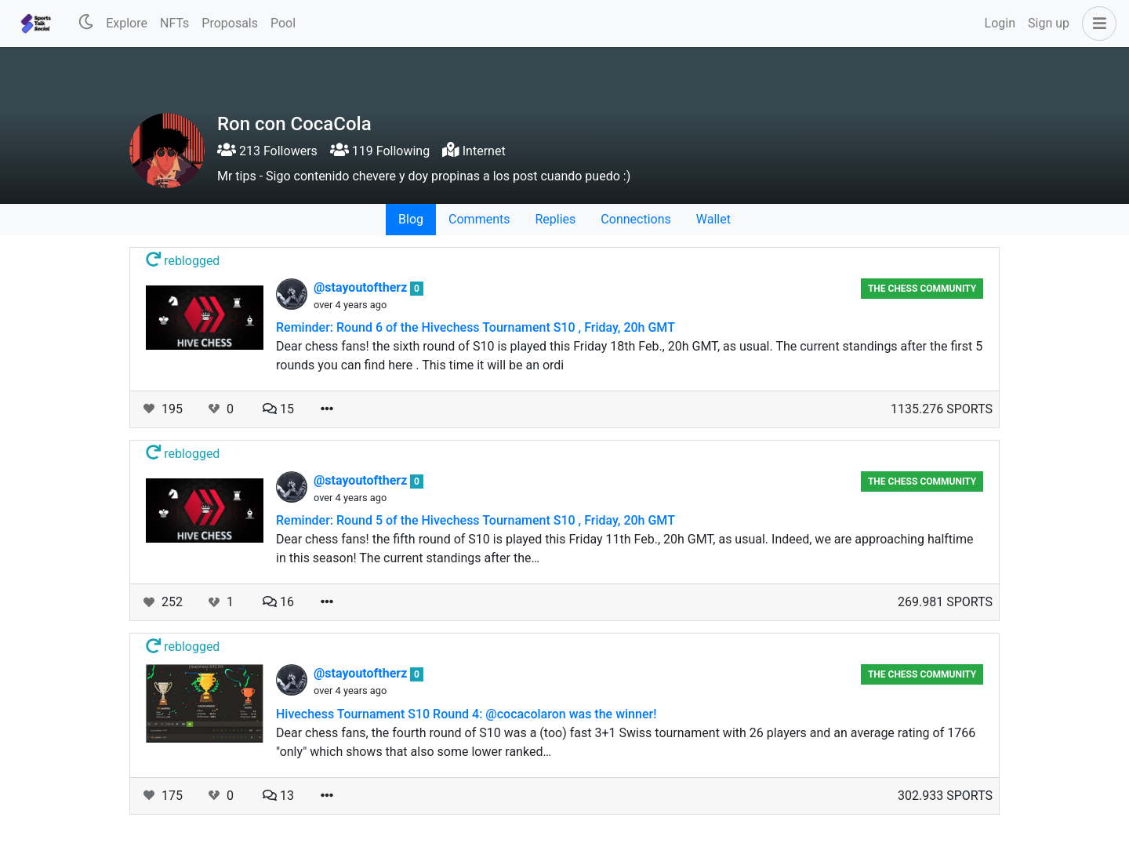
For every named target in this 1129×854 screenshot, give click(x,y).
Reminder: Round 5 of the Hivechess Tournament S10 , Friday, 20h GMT (475, 520)
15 (278, 409)
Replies (555, 219)
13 (278, 795)
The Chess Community (922, 288)
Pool (283, 23)
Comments (479, 219)
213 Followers (267, 151)
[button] (1096, 23)
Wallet (713, 219)
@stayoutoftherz (362, 287)
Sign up (1048, 23)
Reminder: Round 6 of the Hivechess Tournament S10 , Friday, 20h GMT (475, 327)
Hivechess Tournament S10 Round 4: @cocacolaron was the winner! (466, 714)
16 (278, 601)
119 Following (380, 151)
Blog (410, 219)
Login (1000, 23)
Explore (126, 23)
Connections (635, 219)
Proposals (229, 23)
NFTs (174, 23)
